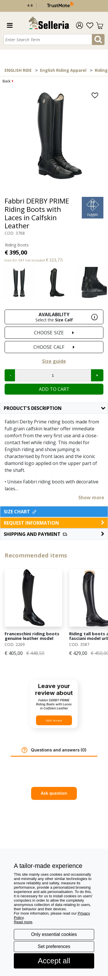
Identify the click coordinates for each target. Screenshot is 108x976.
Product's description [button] (54, 408)
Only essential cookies (54, 934)
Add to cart (54, 389)
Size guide (54, 361)
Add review (54, 720)
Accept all (54, 960)
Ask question (54, 793)
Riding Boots (17, 245)
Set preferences (54, 946)
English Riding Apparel (63, 70)
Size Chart (20, 511)
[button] (54, 534)
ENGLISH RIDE (18, 70)
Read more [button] (23, 922)
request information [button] (54, 523)
